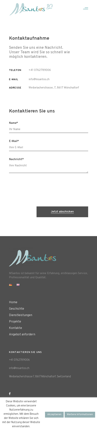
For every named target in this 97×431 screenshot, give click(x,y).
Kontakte (15, 328)
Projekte (15, 322)
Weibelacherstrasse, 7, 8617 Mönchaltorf (54, 88)
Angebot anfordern (22, 334)
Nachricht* (16, 159)
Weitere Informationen (80, 414)
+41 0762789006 (40, 70)
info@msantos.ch (39, 79)
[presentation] (59, 190)
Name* (13, 123)
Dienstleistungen (20, 315)
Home (13, 302)
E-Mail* (14, 141)
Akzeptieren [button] (54, 414)
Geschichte (16, 309)
